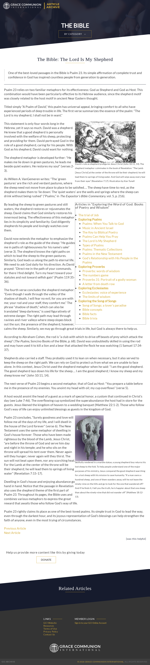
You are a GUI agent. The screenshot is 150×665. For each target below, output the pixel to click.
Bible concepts (92, 309)
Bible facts (89, 314)
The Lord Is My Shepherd (99, 241)
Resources (48, 626)
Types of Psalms (93, 245)
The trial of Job (88, 215)
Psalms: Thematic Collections (102, 249)
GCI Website (50, 623)
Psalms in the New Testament (102, 254)
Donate (46, 559)
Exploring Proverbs (91, 266)
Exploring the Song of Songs (97, 301)
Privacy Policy (50, 631)
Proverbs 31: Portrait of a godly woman (109, 279)
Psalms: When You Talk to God (103, 223)
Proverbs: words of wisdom (101, 271)
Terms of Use (50, 628)
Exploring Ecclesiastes (93, 288)
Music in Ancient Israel (97, 228)
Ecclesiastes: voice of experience (104, 292)
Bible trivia (89, 318)
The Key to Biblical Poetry (100, 232)
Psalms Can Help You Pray (100, 236)
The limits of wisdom (96, 296)
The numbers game (95, 275)
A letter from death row (98, 284)
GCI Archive (8, 661)
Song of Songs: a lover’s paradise (104, 305)
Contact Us (49, 634)
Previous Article (15, 528)
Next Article (12, 533)
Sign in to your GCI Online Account (91, 623)
